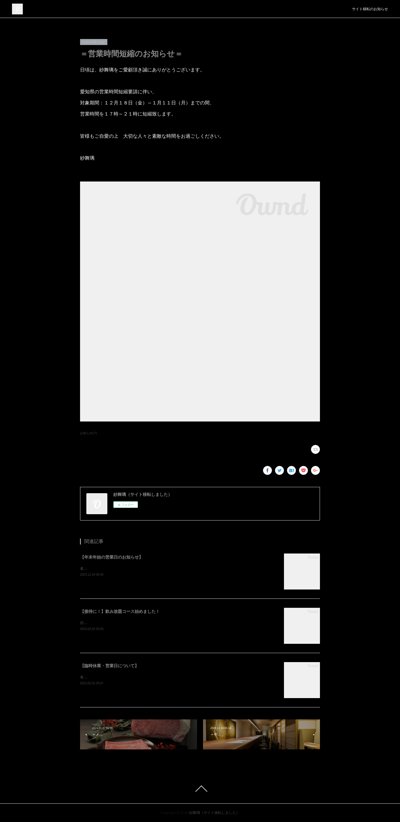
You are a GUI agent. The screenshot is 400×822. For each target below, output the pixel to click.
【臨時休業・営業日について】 (109, 666)
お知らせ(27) (88, 433)
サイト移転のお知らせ (370, 9)
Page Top (200, 788)
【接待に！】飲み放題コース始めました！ (120, 611)
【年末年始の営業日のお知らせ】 (111, 557)
